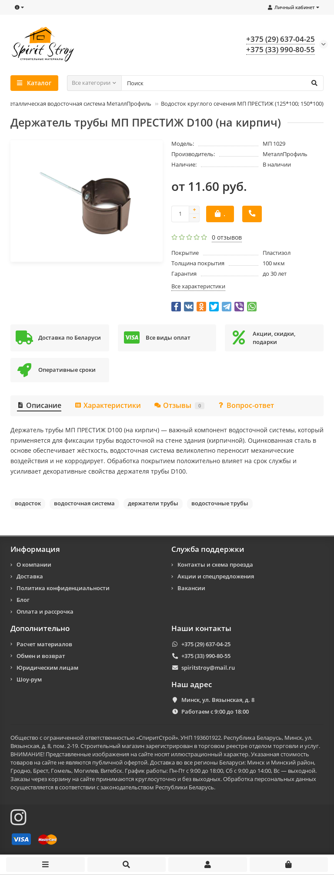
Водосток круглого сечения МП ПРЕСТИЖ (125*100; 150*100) (242, 103)
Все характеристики (198, 286)
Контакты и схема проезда (215, 564)
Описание (39, 405)
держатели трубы (153, 503)
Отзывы (179, 405)
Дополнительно (40, 628)
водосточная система (84, 503)
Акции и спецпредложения (215, 576)
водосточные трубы (219, 503)
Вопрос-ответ (245, 405)
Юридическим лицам (47, 667)
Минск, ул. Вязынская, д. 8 (217, 700)
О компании (34, 564)
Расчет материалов (44, 644)
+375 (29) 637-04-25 (205, 644)
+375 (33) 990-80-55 (205, 656)
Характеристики (107, 405)
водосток (28, 503)
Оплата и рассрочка (45, 611)
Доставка (30, 576)
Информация (35, 549)
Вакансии (191, 588)
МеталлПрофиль (285, 154)
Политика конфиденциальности (63, 588)
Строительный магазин (112, 746)
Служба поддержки (207, 549)
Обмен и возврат (41, 656)
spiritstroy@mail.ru (208, 667)
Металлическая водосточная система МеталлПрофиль (77, 103)
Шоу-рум (29, 679)
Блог (23, 600)
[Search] (222, 83)
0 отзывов (227, 237)
